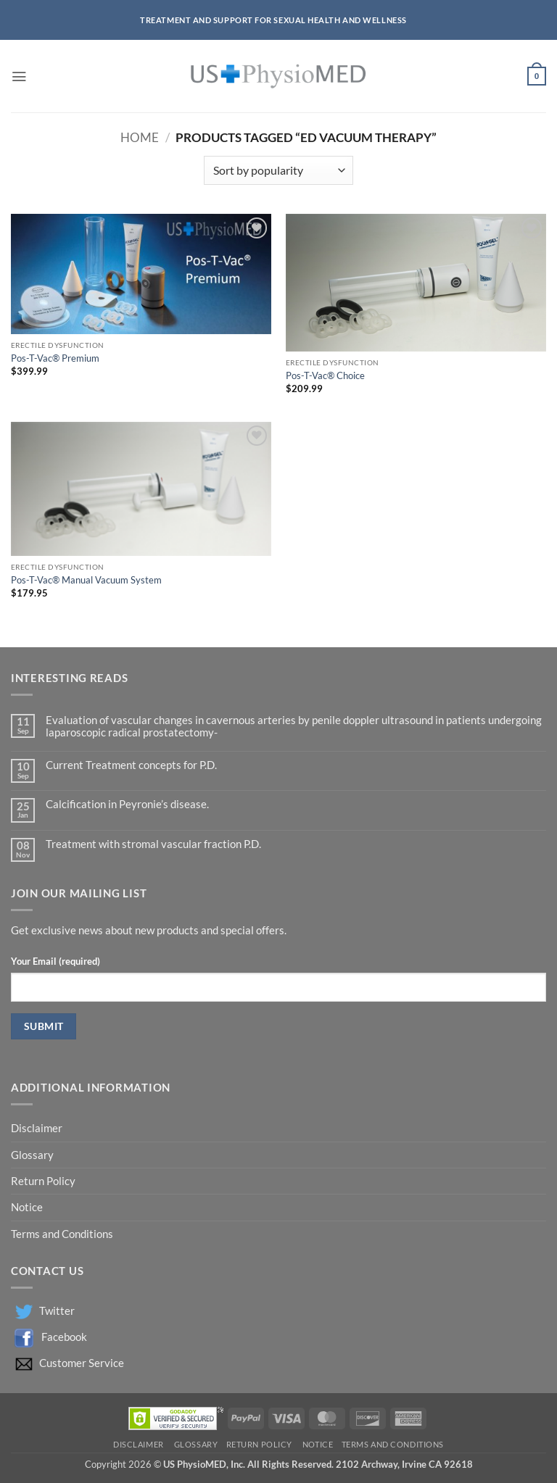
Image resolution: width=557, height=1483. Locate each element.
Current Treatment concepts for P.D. (131, 765)
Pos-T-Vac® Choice (325, 375)
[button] (19, 76)
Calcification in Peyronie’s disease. (127, 804)
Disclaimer (38, 1128)
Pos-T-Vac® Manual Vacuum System (86, 580)
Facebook (64, 1337)
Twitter (57, 1311)
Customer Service (81, 1363)
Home (139, 137)
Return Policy (44, 1181)
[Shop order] (278, 170)
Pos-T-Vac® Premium (55, 358)
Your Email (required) (55, 961)
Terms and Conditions (62, 1234)
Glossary (32, 1155)
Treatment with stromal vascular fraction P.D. (153, 844)
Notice (27, 1207)
